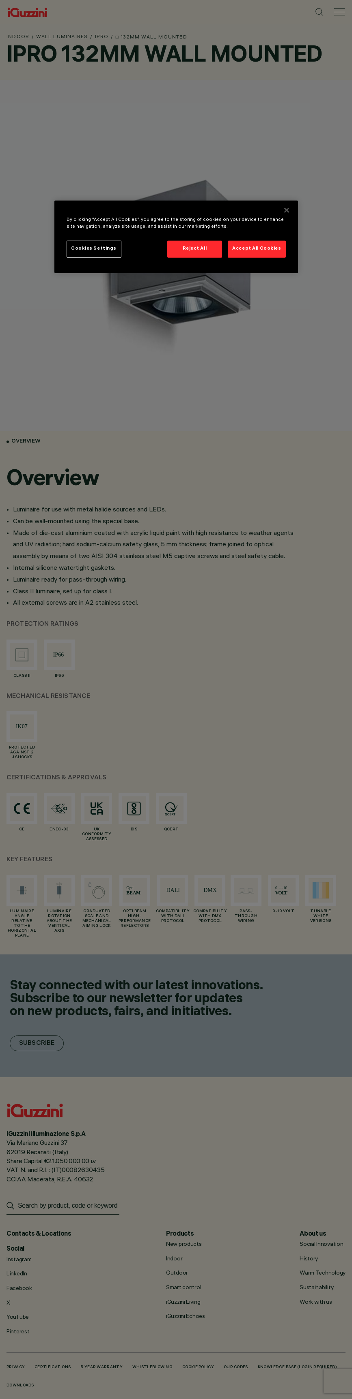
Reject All (195, 248)
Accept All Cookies (256, 248)
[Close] (287, 210)
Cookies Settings (94, 248)
